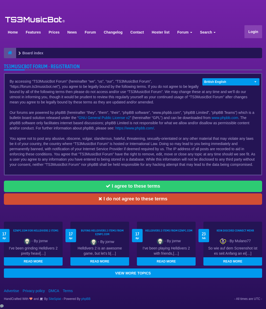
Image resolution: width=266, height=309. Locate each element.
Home (13, 32)
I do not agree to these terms (132, 198)
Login (253, 32)
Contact (137, 32)
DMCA (54, 291)
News (72, 32)
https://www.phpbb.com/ (134, 128)
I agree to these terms (133, 186)
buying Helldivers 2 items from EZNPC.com (102, 232)
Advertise (11, 291)
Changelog (113, 32)
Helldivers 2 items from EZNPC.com (168, 230)
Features (33, 32)
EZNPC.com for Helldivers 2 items (35, 230)
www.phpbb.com (224, 118)
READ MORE (33, 261)
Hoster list (160, 32)
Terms (68, 291)
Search (208, 32)
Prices (54, 32)
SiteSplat (54, 299)
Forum (90, 32)
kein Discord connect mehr (235, 230)
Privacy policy (34, 291)
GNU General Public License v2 (104, 118)
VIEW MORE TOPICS (133, 273)
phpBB (86, 299)
